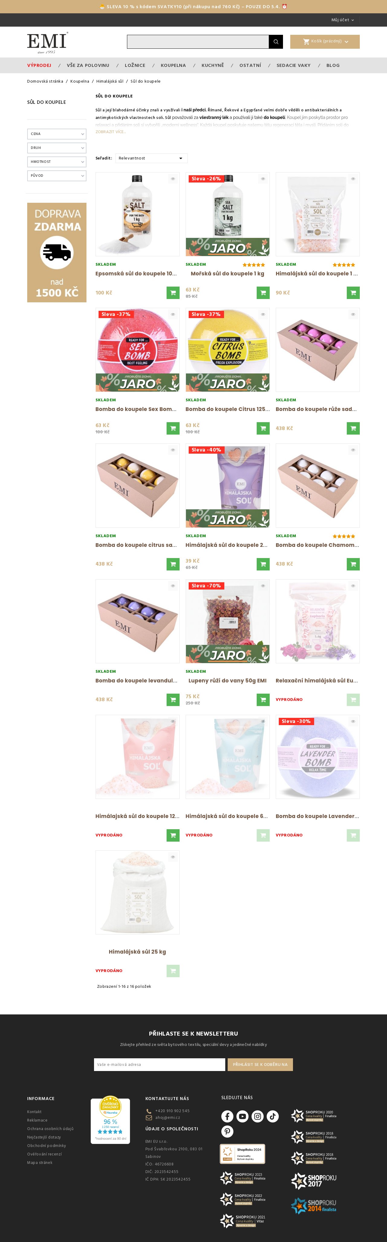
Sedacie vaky (294, 65)
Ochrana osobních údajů (50, 1129)
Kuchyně (213, 65)
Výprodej (39, 65)
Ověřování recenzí (44, 1154)
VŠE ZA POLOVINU (88, 65)
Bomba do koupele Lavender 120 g (322, 816)
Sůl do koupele (46, 102)
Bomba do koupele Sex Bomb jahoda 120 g (153, 409)
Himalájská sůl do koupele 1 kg (318, 273)
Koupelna (173, 65)
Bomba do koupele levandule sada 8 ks (150, 680)
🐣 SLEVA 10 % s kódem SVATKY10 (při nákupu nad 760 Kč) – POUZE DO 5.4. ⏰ (193, 6)
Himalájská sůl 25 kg (137, 951)
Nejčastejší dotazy (44, 1137)
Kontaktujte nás (167, 1099)
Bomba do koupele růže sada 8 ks (322, 409)
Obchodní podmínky (46, 1145)
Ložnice (135, 65)
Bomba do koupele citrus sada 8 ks (144, 545)
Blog (333, 65)
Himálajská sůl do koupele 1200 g (141, 816)
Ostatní (250, 65)
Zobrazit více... (111, 132)
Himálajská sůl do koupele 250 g (230, 545)
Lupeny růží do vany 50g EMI (228, 680)
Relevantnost (151, 158)
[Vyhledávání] (198, 42)
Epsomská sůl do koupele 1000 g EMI (145, 273)
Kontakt (34, 1112)
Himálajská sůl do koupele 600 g (230, 816)
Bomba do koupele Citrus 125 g (228, 409)
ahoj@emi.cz (167, 1117)
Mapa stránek (39, 1162)
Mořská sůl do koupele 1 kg (227, 273)
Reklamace (37, 1120)
